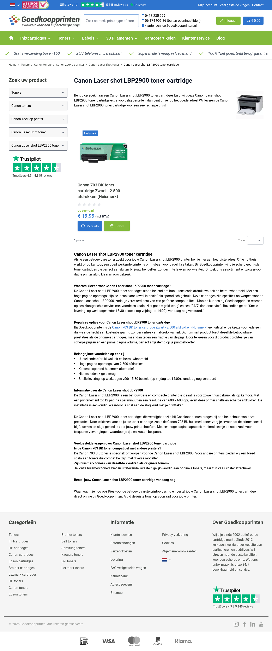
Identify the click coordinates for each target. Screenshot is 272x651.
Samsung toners (73, 548)
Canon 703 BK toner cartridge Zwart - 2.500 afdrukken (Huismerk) (99, 190)
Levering (116, 560)
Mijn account (207, 5)
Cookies (168, 543)
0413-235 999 (155, 16)
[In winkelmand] (117, 226)
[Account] (228, 20)
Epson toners (18, 594)
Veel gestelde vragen (235, 5)
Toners (25, 64)
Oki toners (68, 561)
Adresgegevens (121, 584)
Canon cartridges (21, 555)
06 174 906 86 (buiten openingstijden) (173, 21)
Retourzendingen (122, 543)
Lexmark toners (72, 568)
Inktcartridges (19, 541)
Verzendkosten (121, 551)
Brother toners (71, 535)
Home (12, 64)
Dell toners (69, 541)
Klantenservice (121, 535)
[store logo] (45, 21)
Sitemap (116, 593)
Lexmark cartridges (23, 574)
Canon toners (43, 64)
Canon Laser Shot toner (104, 64)
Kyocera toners (72, 555)
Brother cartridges (22, 568)
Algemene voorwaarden (179, 551)
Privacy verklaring (175, 535)
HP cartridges (18, 548)
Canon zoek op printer (70, 64)
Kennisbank (119, 576)
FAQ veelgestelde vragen (128, 568)
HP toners (16, 581)
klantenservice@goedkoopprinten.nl (171, 26)
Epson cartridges (21, 561)
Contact (258, 5)
